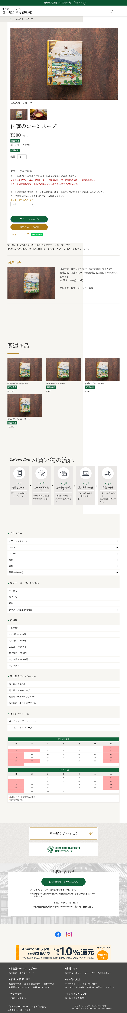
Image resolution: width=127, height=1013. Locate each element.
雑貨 (63, 566)
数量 (12, 156)
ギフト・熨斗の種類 (21, 171)
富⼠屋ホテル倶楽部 (74, 998)
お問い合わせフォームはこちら (63, 882)
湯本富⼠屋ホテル (32, 984)
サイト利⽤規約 (38, 1007)
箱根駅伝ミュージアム (19, 987)
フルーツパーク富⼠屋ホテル (98, 973)
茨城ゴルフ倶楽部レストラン (100, 987)
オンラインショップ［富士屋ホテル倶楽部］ (91, 1006)
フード (63, 547)
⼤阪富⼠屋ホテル (17, 998)
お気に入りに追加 (29, 227)
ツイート (16, 235)
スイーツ (63, 553)
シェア (26, 234)
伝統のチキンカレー (55, 383)
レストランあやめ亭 (74, 987)
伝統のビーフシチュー (17, 383)
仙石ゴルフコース (41, 987)
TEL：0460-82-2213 (66, 902)
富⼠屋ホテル (15, 984)
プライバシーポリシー (17, 1007)
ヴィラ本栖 (70, 984)
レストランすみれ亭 (87, 984)
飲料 (63, 560)
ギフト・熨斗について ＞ (22, 200)
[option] (65, 67)
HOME (11, 19)
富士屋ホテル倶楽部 (17, 10)
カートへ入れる (29, 219)
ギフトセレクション (63, 541)
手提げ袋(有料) (63, 572)
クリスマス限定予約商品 (63, 609)
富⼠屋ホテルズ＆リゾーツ (21, 973)
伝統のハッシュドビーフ (18, 419)
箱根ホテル (49, 984)
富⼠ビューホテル (73, 973)
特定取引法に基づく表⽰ (18, 1010)
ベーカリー (14, 591)
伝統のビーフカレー (94, 383)
